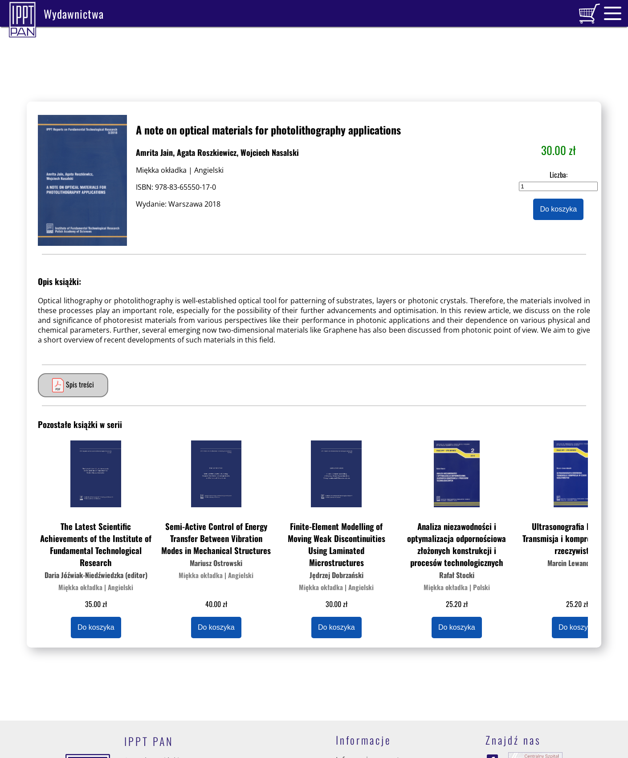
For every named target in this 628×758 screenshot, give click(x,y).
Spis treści (72, 385)
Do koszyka (558, 209)
